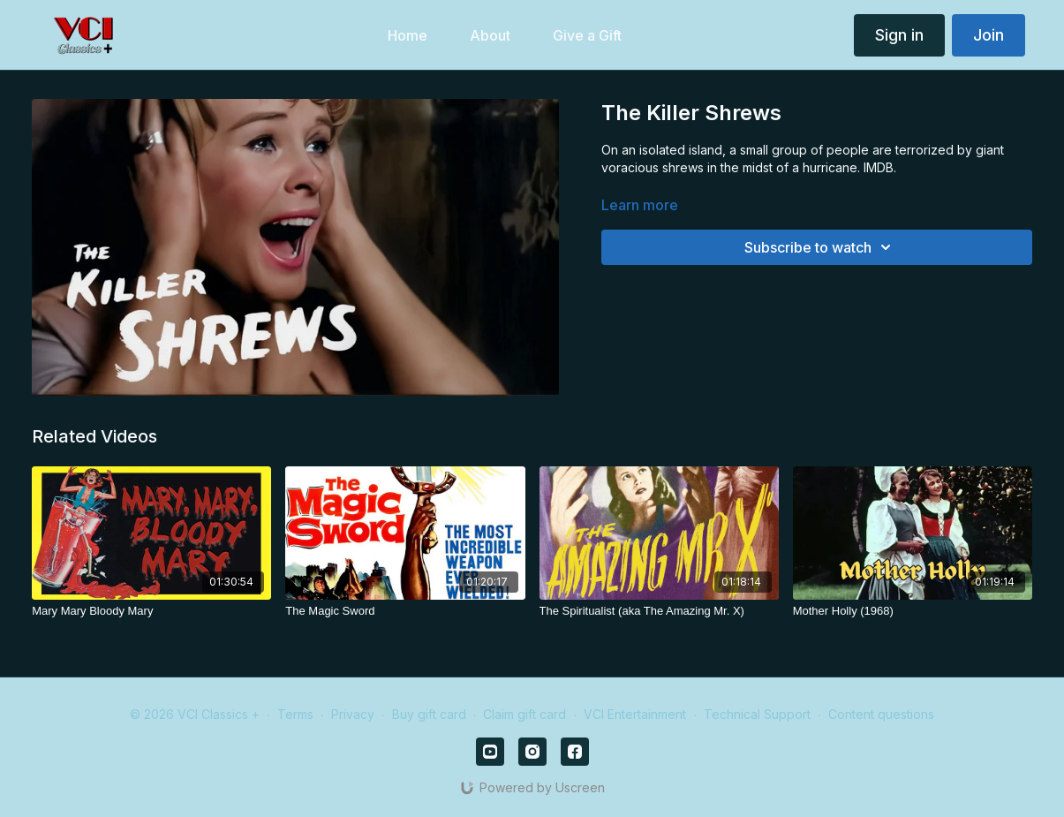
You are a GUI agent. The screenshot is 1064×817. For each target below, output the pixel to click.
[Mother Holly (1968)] (912, 611)
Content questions (881, 714)
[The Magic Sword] (404, 611)
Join (988, 35)
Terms (295, 714)
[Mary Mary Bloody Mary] (151, 611)
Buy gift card (429, 714)
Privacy (352, 714)
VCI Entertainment (635, 714)
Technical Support (757, 714)
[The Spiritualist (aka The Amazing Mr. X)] (659, 611)
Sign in (899, 35)
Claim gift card (524, 714)
